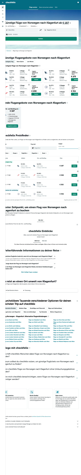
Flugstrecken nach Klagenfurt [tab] (18, 315)
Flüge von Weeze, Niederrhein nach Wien (43, 341)
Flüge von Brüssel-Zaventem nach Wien (42, 334)
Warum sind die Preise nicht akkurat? (44, 431)
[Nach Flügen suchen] (3, 7)
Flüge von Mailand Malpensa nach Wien (65, 345)
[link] (17, 127)
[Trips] (3, 21)
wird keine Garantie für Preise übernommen (46, 420)
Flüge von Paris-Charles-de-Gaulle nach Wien (65, 326)
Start (9, 50)
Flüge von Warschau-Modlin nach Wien (42, 345)
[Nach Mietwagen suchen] (3, 14)
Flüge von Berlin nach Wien (39, 336)
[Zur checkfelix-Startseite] (11, 2)
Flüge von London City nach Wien (18, 345)
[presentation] (75, 23)
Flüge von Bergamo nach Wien (63, 338)
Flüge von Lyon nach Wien (39, 338)
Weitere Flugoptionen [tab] (61, 315)
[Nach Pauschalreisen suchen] (3, 17)
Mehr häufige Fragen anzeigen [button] (33, 276)
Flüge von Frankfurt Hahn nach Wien (65, 336)
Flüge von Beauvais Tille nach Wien (64, 329)
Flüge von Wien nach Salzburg (63, 332)
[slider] (79, 152)
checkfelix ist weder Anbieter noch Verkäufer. (44, 425)
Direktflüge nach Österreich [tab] (42, 312)
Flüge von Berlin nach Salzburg (17, 329)
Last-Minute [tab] (35, 61)
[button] (2, 2)
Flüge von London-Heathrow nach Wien (19, 336)
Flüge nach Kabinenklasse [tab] (60, 312)
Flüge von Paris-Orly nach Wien (63, 323)
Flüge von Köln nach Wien (16, 334)
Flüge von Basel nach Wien (16, 323)
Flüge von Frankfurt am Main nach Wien (19, 332)
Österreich (14, 50)
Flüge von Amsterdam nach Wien (17, 326)
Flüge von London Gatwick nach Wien (19, 341)
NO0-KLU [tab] (39, 241)
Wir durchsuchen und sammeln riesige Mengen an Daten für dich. (44, 428)
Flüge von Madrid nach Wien (62, 343)
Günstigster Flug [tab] (14, 61)
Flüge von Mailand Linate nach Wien (18, 343)
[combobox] (39, 26)
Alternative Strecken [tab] (15, 312)
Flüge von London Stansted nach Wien (19, 338)
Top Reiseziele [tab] (48, 315)
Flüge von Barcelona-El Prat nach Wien (65, 334)
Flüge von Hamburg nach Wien (40, 343)
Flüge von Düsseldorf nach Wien (40, 323)
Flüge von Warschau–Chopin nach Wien (42, 332)
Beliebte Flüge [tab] (28, 312)
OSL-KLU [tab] (43, 220)
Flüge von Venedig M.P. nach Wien (64, 341)
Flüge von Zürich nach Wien (39, 326)
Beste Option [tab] (25, 61)
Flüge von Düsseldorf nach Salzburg (41, 329)
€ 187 (71, 22)
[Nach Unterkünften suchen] (3, 10)
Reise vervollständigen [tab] (35, 315)
